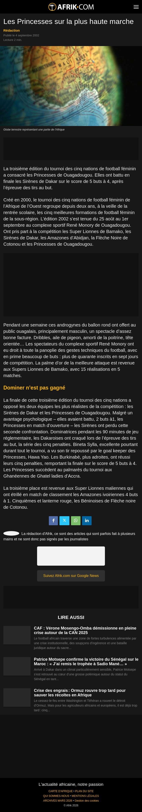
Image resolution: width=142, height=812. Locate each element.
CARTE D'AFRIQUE (60, 791)
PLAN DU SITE (84, 791)
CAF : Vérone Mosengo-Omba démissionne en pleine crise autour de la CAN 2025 (85, 630)
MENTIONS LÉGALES (85, 796)
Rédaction (11, 30)
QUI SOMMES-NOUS (56, 796)
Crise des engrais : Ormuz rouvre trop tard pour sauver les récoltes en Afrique (80, 692)
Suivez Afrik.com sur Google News (71, 576)
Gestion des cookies (87, 800)
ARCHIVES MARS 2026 (57, 800)
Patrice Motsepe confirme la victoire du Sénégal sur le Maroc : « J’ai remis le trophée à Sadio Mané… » (86, 661)
